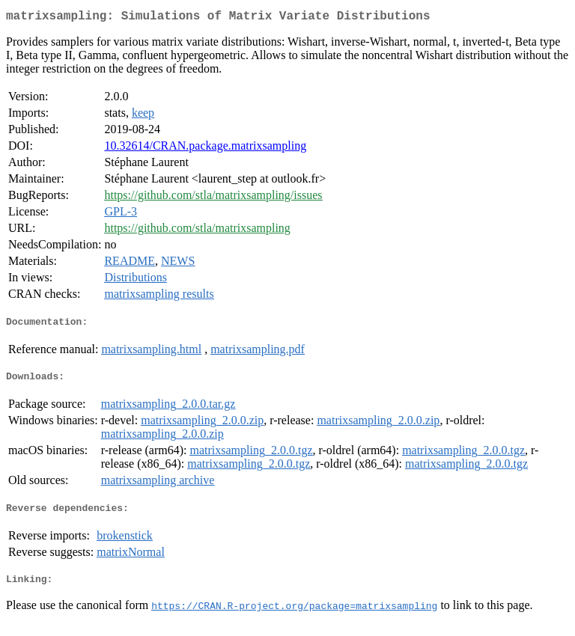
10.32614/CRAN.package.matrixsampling (205, 148)
